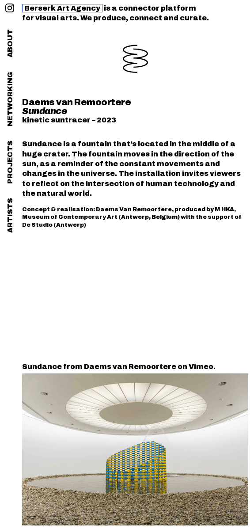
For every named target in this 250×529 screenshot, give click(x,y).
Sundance (42, 366)
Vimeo (201, 366)
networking (10, 99)
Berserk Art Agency (62, 8)
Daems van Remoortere (76, 102)
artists (10, 215)
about (10, 43)
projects (10, 162)
